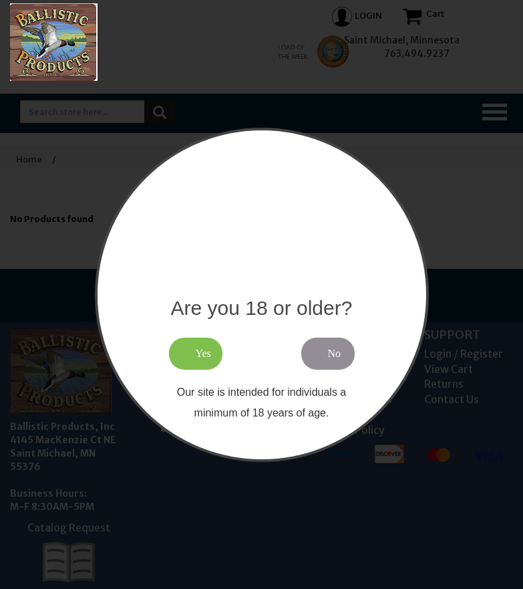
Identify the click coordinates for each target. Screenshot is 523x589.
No (334, 353)
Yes (203, 353)
